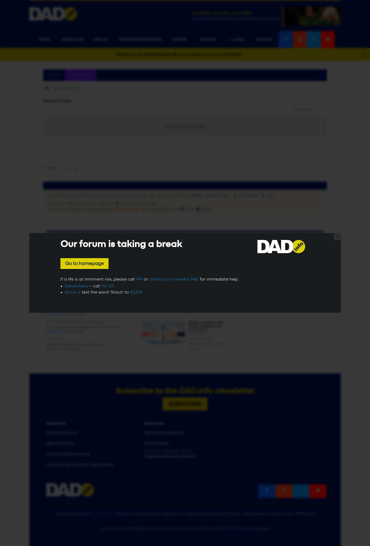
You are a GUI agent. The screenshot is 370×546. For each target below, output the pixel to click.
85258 (136, 292)
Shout (71, 292)
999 (139, 279)
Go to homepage (84, 263)
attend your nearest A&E (174, 279)
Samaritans (76, 286)
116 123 (107, 286)
